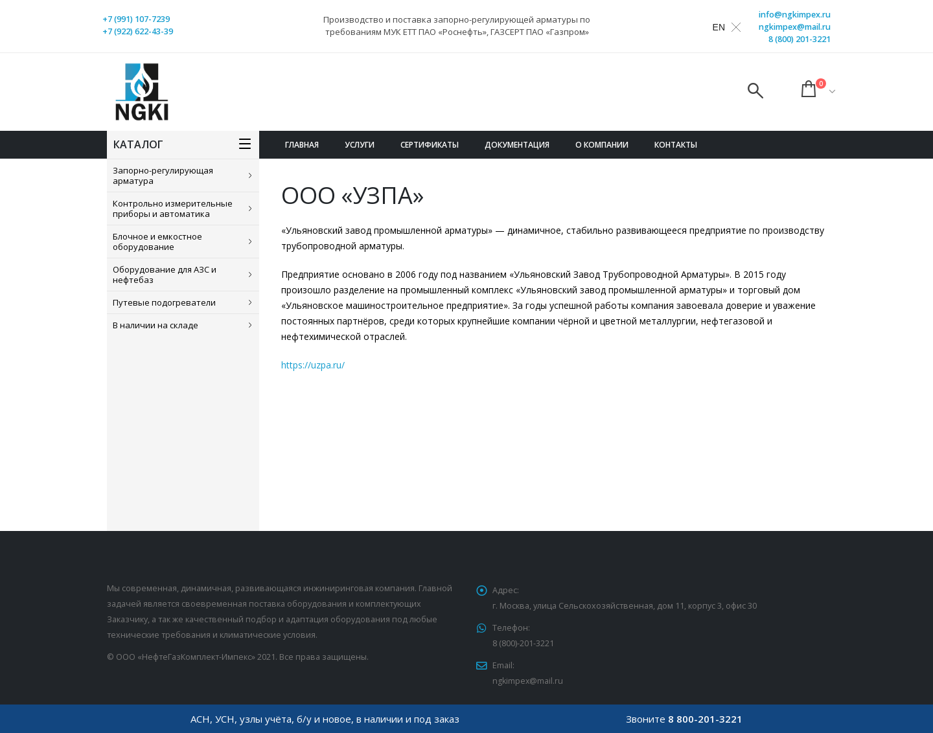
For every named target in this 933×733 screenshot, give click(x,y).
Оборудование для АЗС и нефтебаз (164, 275)
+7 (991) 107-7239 (136, 19)
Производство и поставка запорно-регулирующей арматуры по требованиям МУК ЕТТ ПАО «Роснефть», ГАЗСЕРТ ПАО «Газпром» (456, 26)
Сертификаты (429, 144)
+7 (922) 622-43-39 (137, 31)
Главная (302, 144)
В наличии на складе (155, 325)
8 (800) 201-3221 (799, 39)
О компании (601, 144)
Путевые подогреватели (164, 302)
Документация (517, 144)
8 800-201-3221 (705, 718)
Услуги (359, 144)
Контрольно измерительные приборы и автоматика (173, 208)
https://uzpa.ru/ (313, 365)
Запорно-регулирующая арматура (163, 175)
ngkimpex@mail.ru (795, 26)
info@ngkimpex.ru (795, 14)
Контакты (675, 144)
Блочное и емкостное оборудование (157, 242)
